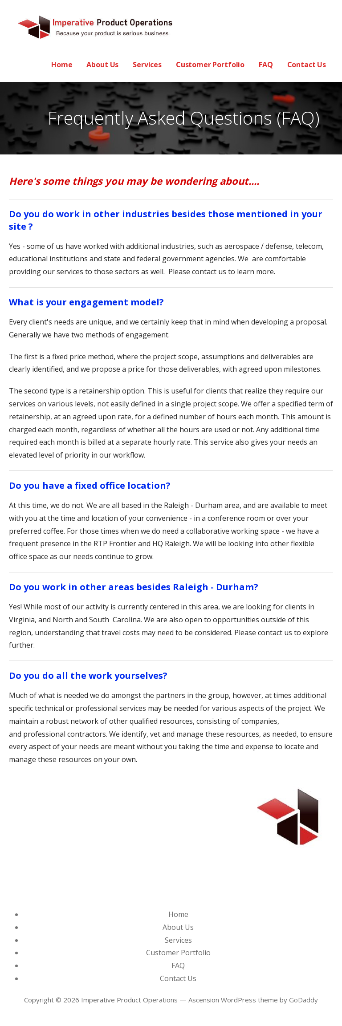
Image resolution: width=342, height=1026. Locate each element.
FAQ (266, 64)
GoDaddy (303, 999)
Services (147, 64)
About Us (102, 64)
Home (61, 64)
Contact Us (306, 64)
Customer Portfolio (210, 64)
